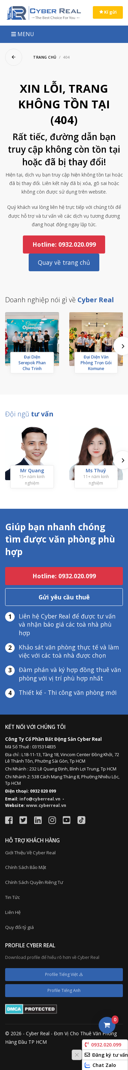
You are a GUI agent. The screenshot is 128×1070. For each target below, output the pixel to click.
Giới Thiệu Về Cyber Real (30, 853)
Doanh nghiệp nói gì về (59, 299)
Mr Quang (32, 470)
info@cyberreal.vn (39, 799)
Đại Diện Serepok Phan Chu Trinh (32, 362)
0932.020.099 (103, 1044)
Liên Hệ (12, 912)
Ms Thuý (96, 470)
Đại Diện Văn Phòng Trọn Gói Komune (96, 362)
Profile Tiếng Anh (64, 990)
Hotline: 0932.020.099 (64, 244)
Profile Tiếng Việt (64, 974)
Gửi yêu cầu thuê (64, 597)
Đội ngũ (29, 413)
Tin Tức (12, 897)
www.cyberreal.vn (46, 805)
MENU (22, 34)
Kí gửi (108, 12)
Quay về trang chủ (64, 262)
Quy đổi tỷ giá (19, 927)
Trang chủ (45, 57)
